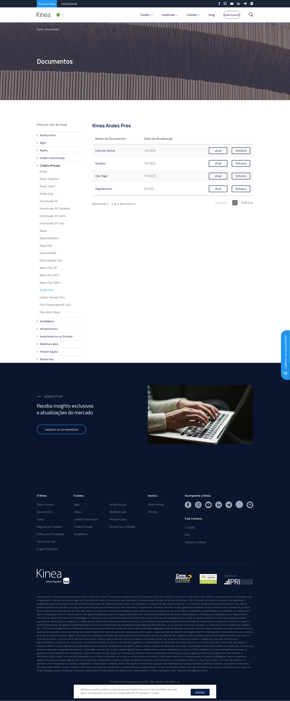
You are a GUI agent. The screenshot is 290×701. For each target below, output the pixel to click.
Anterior (221, 202)
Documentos (52, 29)
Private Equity (118, 519)
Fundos (79, 495)
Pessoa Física (46, 3)
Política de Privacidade (50, 534)
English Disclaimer (48, 549)
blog (203, 14)
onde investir (227, 15)
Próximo (247, 202)
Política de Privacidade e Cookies (141, 693)
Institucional (69, 3)
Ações (78, 512)
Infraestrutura (117, 504)
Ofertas (152, 512)
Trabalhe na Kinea (195, 542)
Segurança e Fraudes (49, 526)
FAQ (187, 535)
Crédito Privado (83, 526)
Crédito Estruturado (86, 519)
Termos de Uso (46, 541)
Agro (77, 504)
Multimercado (117, 512)
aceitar (200, 692)
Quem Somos (45, 504)
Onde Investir (156, 504)
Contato (190, 527)
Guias (40, 519)
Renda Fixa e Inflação (122, 526)
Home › (41, 29)
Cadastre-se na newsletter (61, 429)
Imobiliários (81, 534)
